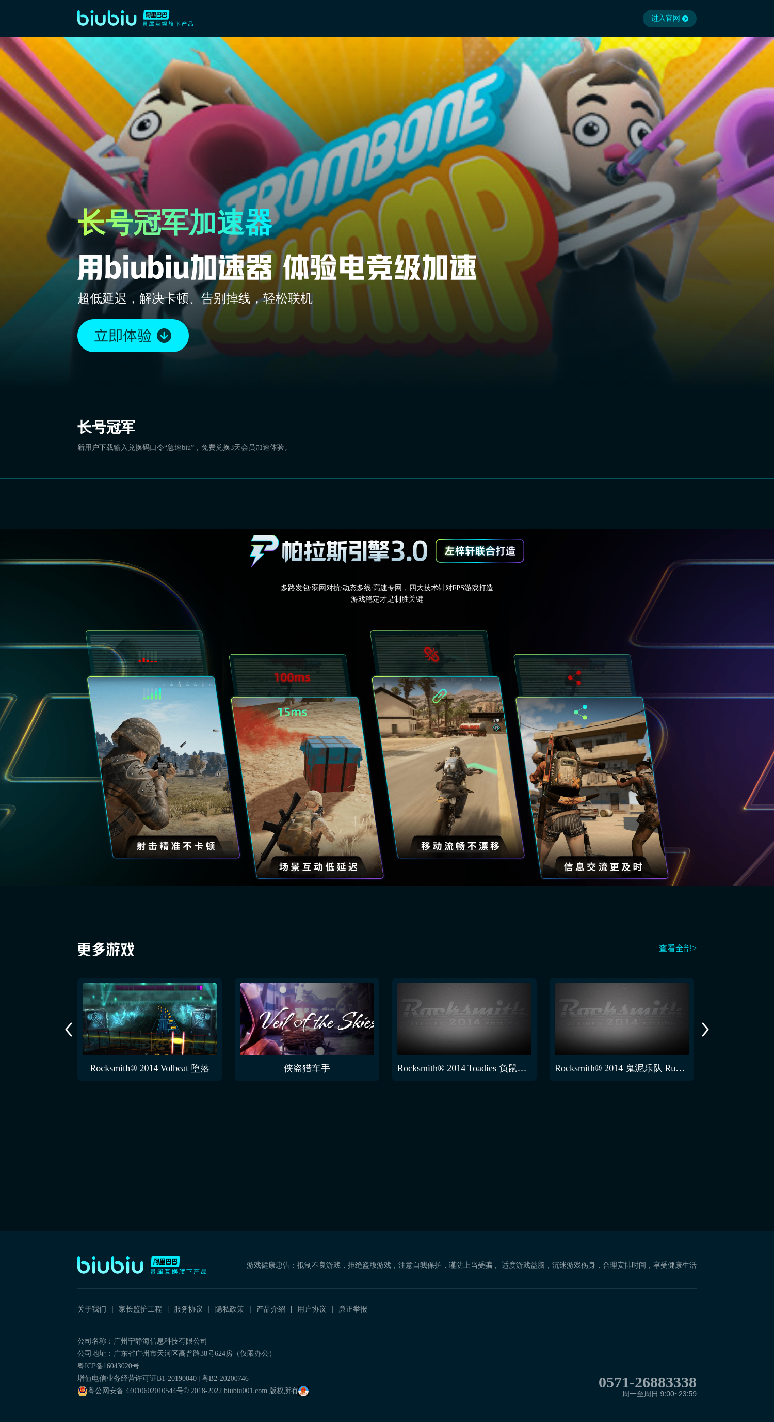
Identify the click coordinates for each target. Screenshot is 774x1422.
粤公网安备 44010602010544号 (130, 1391)
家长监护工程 (140, 1309)
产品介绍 (270, 1309)
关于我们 (91, 1309)
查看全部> (678, 948)
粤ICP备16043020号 (108, 1366)
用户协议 (311, 1309)
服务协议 (188, 1309)
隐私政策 (229, 1309)
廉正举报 (352, 1309)
